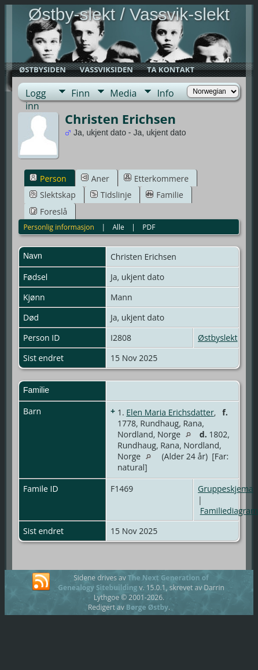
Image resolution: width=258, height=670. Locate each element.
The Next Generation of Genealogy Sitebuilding (133, 582)
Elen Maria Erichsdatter (169, 412)
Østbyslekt (218, 337)
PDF (148, 227)
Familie (164, 194)
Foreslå (48, 211)
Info (165, 93)
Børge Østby (147, 607)
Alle (118, 227)
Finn (80, 93)
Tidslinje (111, 194)
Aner (95, 178)
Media (123, 93)
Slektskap (53, 194)
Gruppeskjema (225, 488)
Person (48, 178)
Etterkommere (156, 178)
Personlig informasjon (58, 227)
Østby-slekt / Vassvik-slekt (129, 14)
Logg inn (35, 93)
